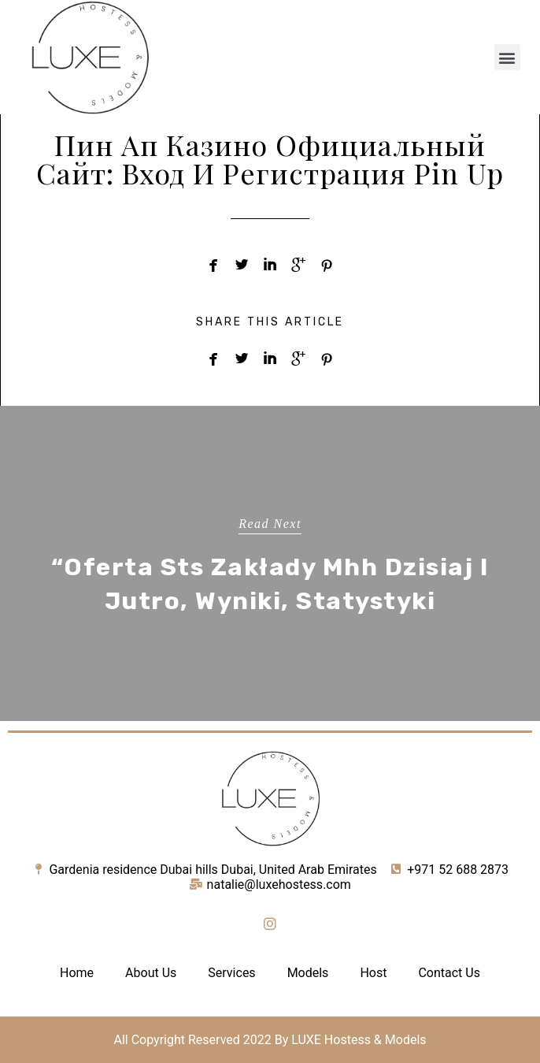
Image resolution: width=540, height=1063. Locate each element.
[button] (507, 57)
